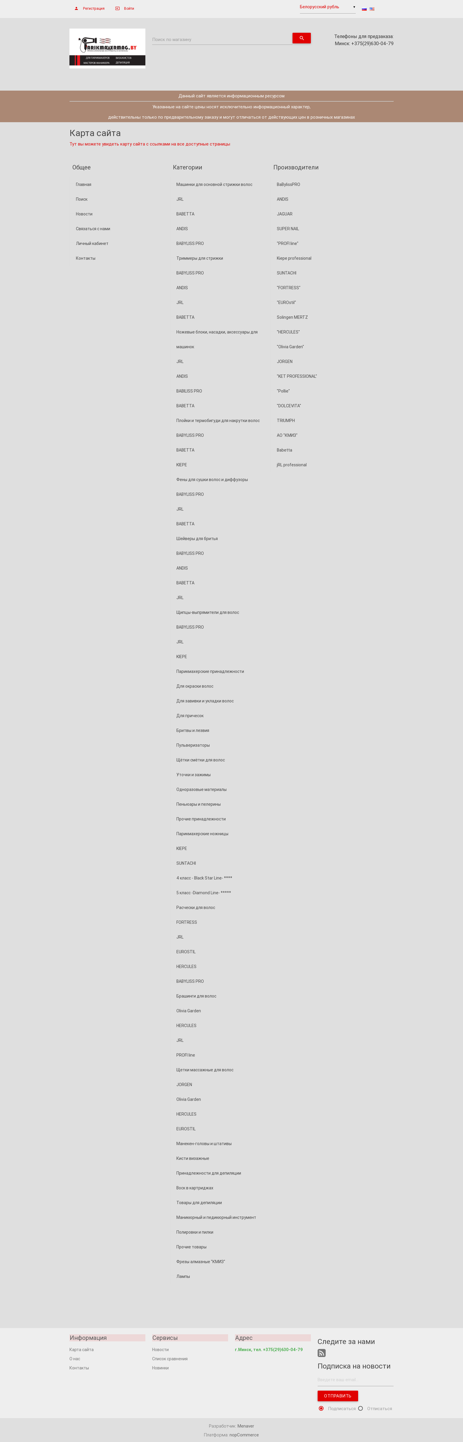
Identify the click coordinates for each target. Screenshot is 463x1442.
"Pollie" (283, 391)
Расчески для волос (195, 907)
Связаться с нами (93, 228)
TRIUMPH (286, 420)
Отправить (338, 1396)
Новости (84, 214)
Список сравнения (170, 1358)
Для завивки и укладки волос (205, 701)
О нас (74, 1358)
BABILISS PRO (189, 391)
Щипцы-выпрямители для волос (207, 612)
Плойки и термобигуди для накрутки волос (218, 420)
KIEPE (181, 464)
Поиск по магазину (171, 39)
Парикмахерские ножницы (202, 833)
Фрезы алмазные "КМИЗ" (200, 1261)
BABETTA (185, 214)
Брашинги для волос (196, 996)
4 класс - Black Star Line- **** (204, 878)
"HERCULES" (288, 332)
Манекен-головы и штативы (204, 1143)
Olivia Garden (188, 1010)
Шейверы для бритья (197, 538)
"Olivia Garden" (290, 346)
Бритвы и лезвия (192, 730)
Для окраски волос (194, 686)
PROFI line (185, 1055)
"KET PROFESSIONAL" (297, 376)
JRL (179, 199)
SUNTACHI (186, 863)
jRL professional (292, 464)
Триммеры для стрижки (199, 258)
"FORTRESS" (288, 287)
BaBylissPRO (288, 184)
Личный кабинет (92, 243)
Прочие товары (191, 1247)
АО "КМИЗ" (287, 435)
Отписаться (379, 1409)
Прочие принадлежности (201, 819)
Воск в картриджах (194, 1188)
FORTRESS (186, 922)
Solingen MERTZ (292, 317)
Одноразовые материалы (201, 789)
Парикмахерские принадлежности (210, 671)
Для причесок (190, 715)
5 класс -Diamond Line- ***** (203, 892)
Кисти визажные (192, 1158)
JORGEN (184, 1084)
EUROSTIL (186, 951)
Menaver (246, 1426)
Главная (83, 184)
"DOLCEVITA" (289, 405)
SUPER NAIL (288, 228)
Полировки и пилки (194, 1232)
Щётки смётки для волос (200, 760)
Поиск (81, 199)
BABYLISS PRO (190, 243)
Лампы (183, 1276)
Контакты (85, 258)
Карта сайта (81, 1349)
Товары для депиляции (199, 1202)
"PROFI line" (287, 243)
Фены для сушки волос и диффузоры (212, 479)
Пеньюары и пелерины (198, 804)
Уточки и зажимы (193, 774)
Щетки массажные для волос (204, 1069)
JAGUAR (285, 214)
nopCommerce (244, 1435)
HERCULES (186, 966)
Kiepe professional (294, 258)
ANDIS (182, 228)
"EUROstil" (286, 302)
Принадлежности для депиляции (208, 1173)
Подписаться (342, 1409)
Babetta (284, 450)
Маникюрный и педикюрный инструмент (216, 1217)
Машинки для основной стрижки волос (214, 184)
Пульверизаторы (193, 745)
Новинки (160, 1368)
